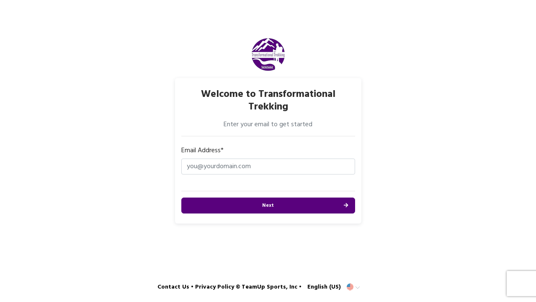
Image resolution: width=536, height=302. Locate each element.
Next (268, 205)
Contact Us (173, 287)
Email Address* (202, 150)
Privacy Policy (214, 287)
